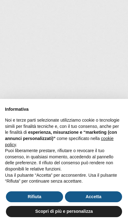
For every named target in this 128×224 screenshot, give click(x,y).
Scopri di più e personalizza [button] (64, 211)
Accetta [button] (93, 196)
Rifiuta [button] (35, 196)
